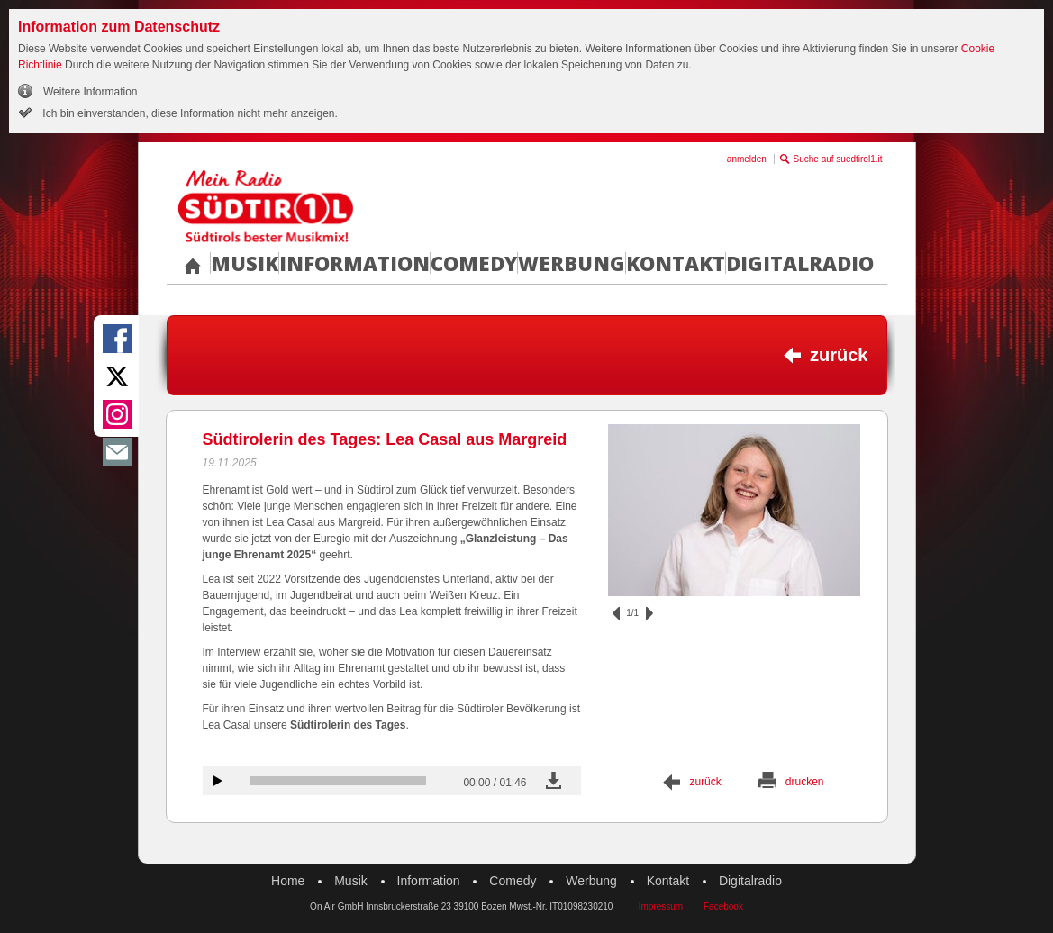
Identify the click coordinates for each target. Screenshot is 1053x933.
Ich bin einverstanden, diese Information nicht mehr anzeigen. (189, 113)
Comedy (474, 263)
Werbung (571, 263)
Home (287, 881)
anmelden (747, 159)
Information (354, 263)
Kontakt (675, 263)
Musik (244, 263)
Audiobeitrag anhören (217, 780)
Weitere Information (90, 92)
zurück (838, 355)
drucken (804, 781)
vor (649, 613)
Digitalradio (800, 263)
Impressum (661, 906)
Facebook (723, 906)
